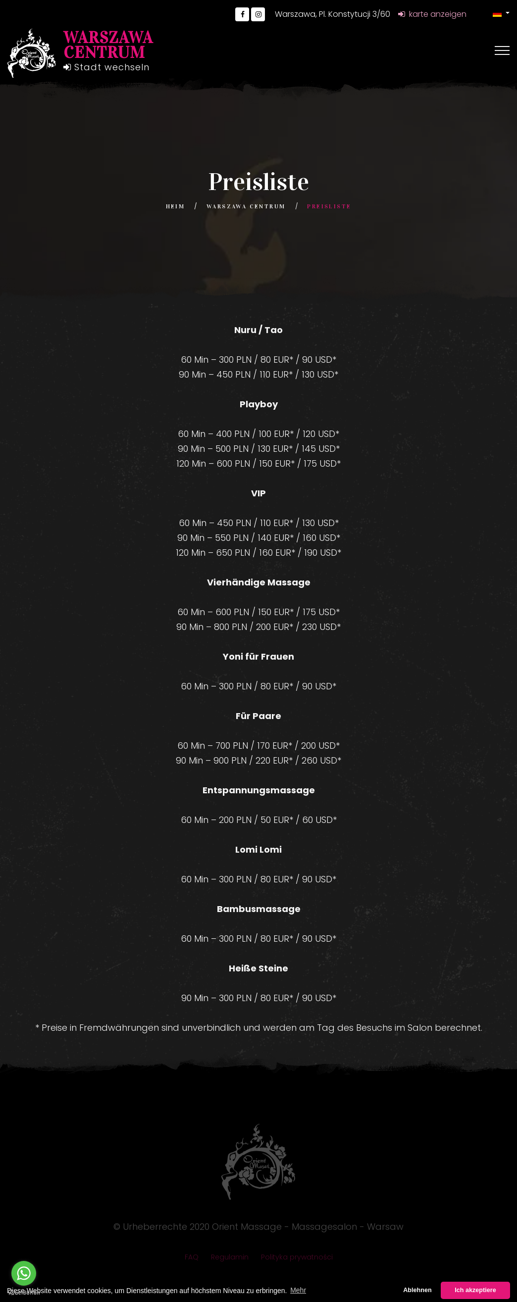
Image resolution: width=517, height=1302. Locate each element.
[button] (501, 13)
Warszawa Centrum (246, 206)
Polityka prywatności (297, 1260)
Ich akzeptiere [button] (475, 1290)
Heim (175, 206)
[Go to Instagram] (258, 14)
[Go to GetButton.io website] (24, 1292)
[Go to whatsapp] (23, 1273)
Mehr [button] (298, 1290)
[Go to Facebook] (242, 14)
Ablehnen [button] (417, 1290)
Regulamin (230, 1260)
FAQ (192, 1260)
